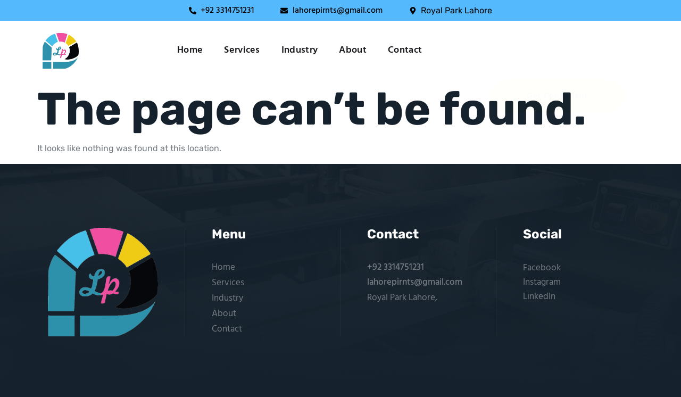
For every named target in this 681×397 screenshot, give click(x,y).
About (353, 50)
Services (242, 50)
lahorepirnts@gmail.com (414, 282)
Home (190, 50)
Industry (299, 50)
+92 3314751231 (395, 267)
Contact (405, 50)
